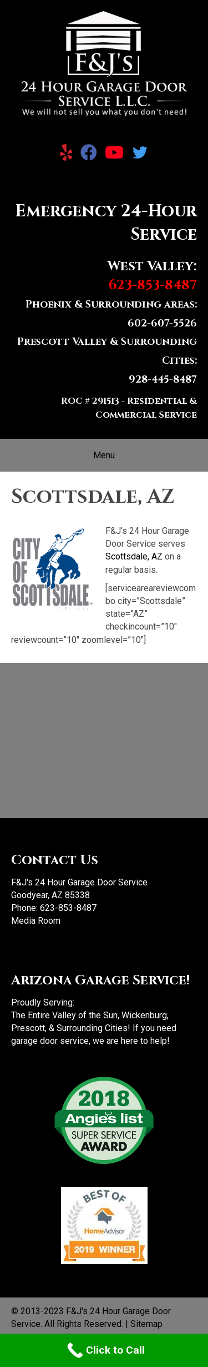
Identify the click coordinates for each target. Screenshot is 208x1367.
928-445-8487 (163, 380)
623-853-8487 (68, 908)
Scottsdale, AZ (134, 556)
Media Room (35, 920)
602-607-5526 (162, 323)
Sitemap (146, 1324)
